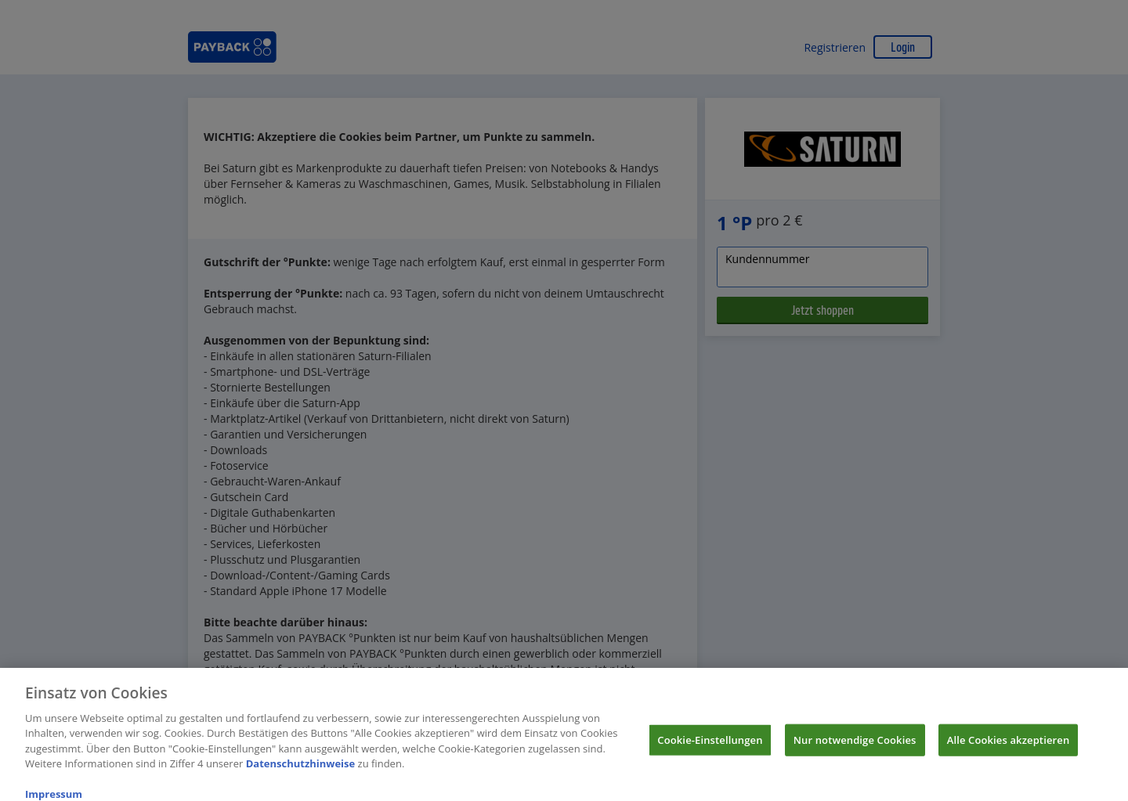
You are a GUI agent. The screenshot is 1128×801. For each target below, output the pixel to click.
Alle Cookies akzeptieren (1008, 747)
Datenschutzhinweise (301, 771)
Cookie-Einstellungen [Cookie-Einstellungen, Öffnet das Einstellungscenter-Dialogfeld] (709, 747)
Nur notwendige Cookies (855, 747)
